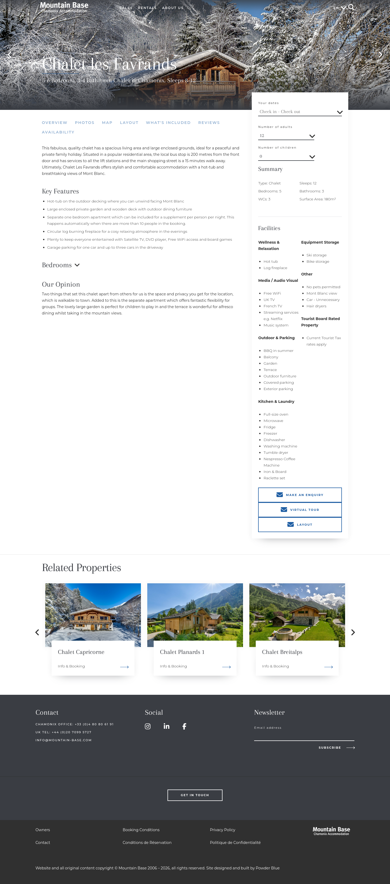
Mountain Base (72, 7)
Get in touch (195, 795)
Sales (126, 8)
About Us (173, 8)
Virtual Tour (305, 510)
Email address (268, 728)
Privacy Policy (222, 829)
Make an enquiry (305, 495)
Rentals (147, 8)
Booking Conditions (141, 829)
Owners (43, 829)
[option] (93, 632)
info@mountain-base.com (64, 740)
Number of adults (275, 127)
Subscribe (330, 747)
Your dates (268, 103)
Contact (43, 842)
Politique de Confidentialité (235, 842)
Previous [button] (9, 55)
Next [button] (380, 55)
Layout (304, 525)
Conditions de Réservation (147, 842)
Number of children (277, 147)
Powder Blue (268, 868)
